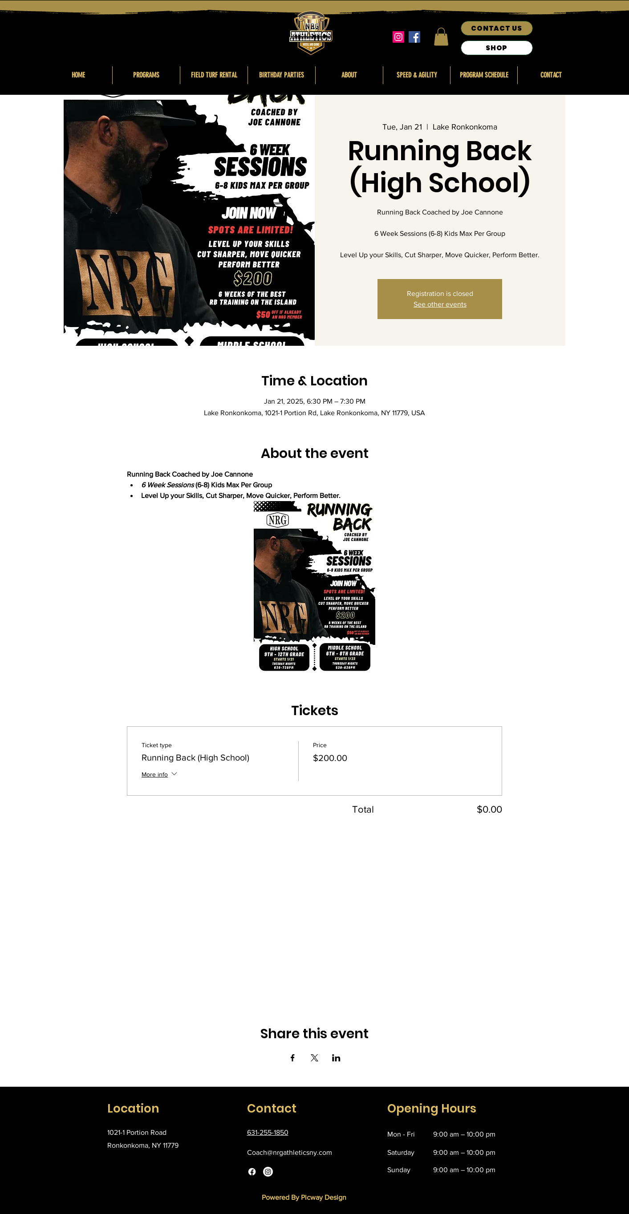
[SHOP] (497, 47)
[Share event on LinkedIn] (336, 1057)
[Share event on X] (314, 1057)
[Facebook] (414, 37)
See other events (440, 304)
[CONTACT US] (497, 28)
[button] (441, 37)
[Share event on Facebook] (292, 1057)
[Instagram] (398, 37)
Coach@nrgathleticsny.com (289, 1152)
